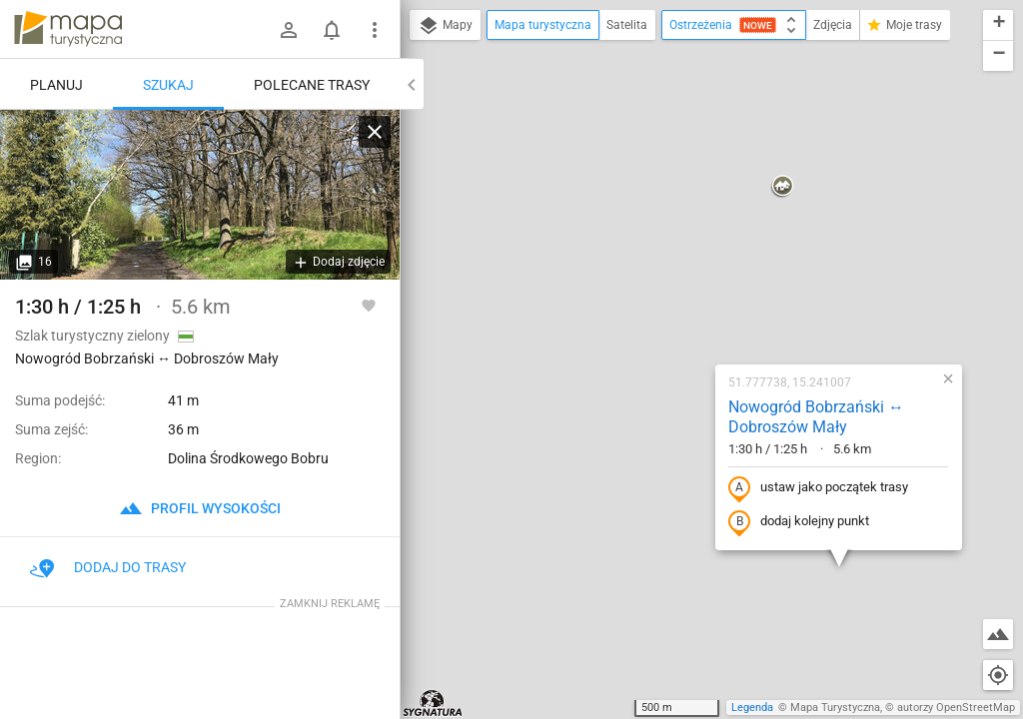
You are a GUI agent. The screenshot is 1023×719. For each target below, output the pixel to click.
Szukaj (168, 85)
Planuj (56, 85)
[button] (731, 677)
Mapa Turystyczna (835, 707)
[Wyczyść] (375, 132)
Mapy (445, 26)
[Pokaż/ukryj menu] (375, 30)
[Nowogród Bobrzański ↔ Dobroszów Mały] (200, 195)
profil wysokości (200, 508)
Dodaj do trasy (108, 567)
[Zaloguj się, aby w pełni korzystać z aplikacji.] (369, 305)
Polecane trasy (312, 85)
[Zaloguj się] (289, 30)
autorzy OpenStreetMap (956, 707)
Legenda (752, 707)
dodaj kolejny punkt (670, 307)
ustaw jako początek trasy (690, 273)
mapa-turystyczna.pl (68, 29)
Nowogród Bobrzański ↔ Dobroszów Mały (688, 202)
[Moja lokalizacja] (998, 675)
